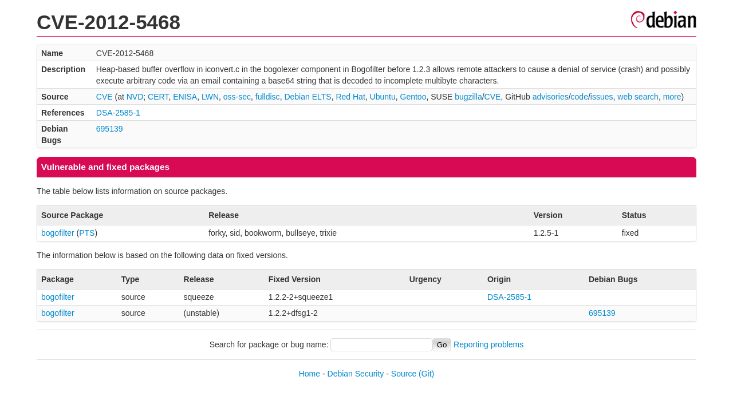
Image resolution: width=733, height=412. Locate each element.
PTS (86, 232)
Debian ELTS (307, 96)
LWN (210, 96)
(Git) (426, 373)
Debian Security (356, 373)
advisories (551, 96)
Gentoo (413, 96)
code (579, 96)
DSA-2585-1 (118, 112)
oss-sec (237, 96)
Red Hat (350, 96)
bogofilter (57, 232)
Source (403, 373)
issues (601, 96)
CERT (158, 96)
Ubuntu (383, 96)
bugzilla (468, 96)
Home (309, 373)
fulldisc (267, 96)
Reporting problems (488, 344)
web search (638, 96)
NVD (135, 96)
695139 (109, 128)
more (672, 96)
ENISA (185, 96)
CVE (104, 96)
